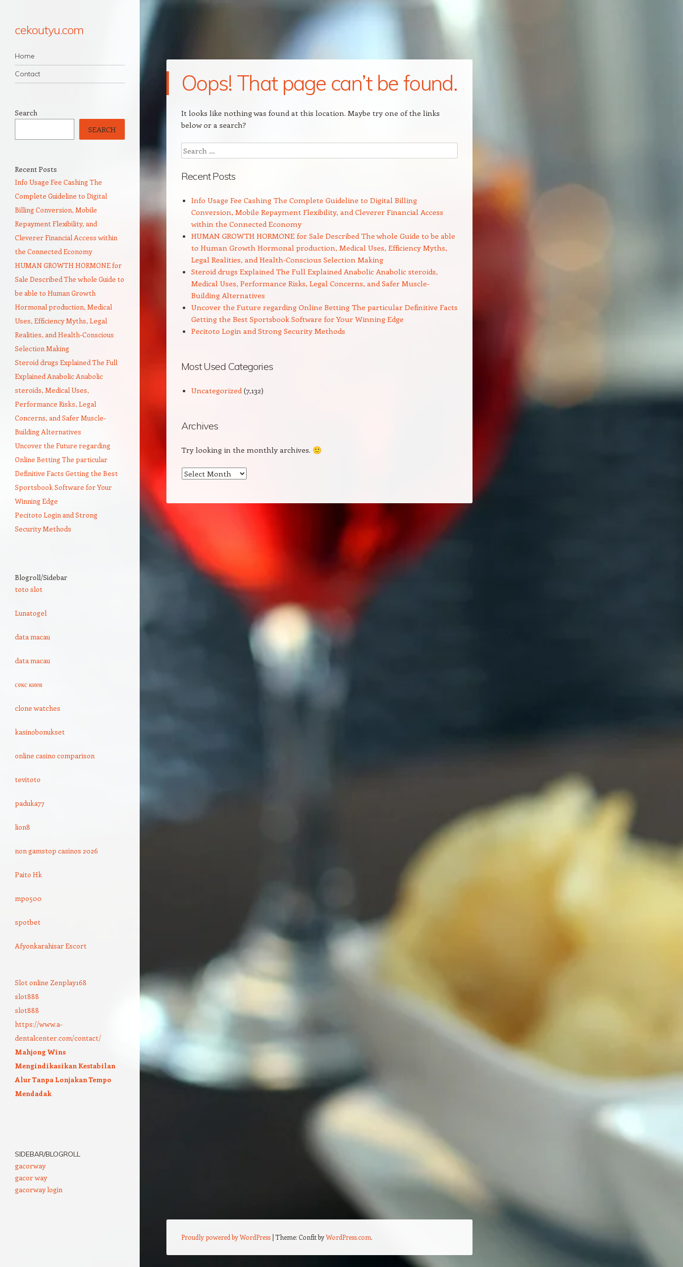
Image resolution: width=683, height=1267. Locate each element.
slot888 (27, 996)
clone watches (37, 708)
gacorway (30, 1165)
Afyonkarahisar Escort (51, 945)
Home (25, 56)
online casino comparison (55, 755)
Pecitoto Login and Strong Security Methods (268, 331)
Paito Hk (28, 874)
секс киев (28, 684)
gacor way (31, 1177)
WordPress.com (348, 1237)
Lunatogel (31, 613)
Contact (27, 73)
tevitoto (28, 779)
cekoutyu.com (49, 29)
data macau (32, 636)
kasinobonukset (40, 732)
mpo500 (28, 898)
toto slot (29, 589)
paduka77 (30, 803)
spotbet (28, 922)
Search (26, 112)
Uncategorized (216, 390)
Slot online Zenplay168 (51, 982)
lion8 (22, 827)
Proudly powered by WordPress (225, 1237)
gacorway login (38, 1189)
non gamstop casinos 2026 (56, 850)
